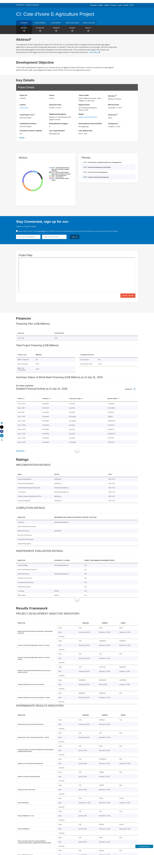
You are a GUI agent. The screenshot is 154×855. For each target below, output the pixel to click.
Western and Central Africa (88, 117)
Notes (22, 138)
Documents (56, 23)
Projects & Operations (32, 5)
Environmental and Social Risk (90, 124)
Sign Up (75, 237)
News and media (72, 23)
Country (23, 105)
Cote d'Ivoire (24, 108)
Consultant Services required (31, 131)
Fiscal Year (113, 114)
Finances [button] (56, 30)
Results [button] (88, 30)
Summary (24, 23)
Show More (94, 52)
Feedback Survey (144, 846)
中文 (131, 5)
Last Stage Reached (57, 131)
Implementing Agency (57, 114)
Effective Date (113, 105)
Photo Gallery (89, 23)
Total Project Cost (27, 114)
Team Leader (84, 95)
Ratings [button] (72, 30)
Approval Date (84, 105)
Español (106, 5)
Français (113, 5)
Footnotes (20, 451)
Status (51, 95)
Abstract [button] (24, 30)
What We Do (20, 5)
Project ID (23, 95)
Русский (125, 5)
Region (81, 114)
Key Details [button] (40, 30)
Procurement (40, 23)
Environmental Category (58, 124)
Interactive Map (128, 295)
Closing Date (113, 124)
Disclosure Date (55, 105)
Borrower (112, 95)
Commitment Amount (28, 124)
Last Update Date (85, 131)
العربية (119, 5)
